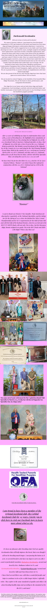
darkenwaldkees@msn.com (23, 602)
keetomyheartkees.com (29, 568)
